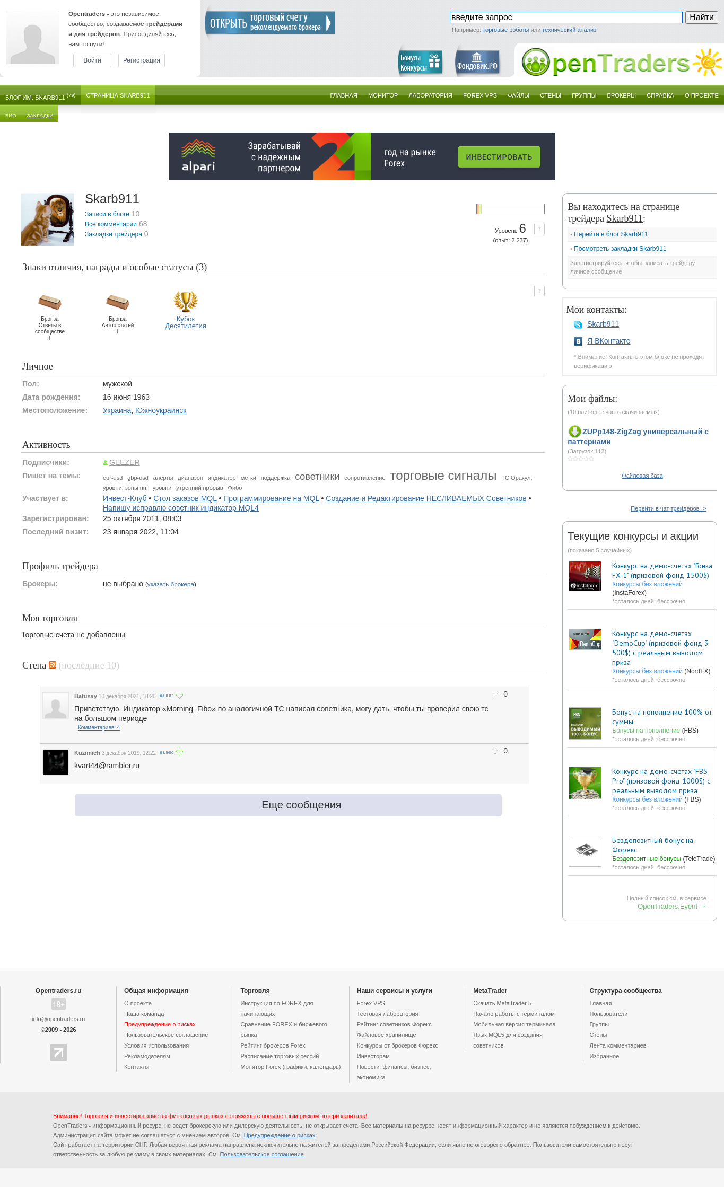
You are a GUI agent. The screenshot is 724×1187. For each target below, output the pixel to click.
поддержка (275, 477)
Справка (660, 95)
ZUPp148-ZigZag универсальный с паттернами (638, 436)
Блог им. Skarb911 (40, 97)
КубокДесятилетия (185, 322)
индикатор (222, 477)
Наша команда (144, 1013)
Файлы (518, 95)
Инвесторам (373, 1056)
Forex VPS (480, 95)
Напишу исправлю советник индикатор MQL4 (181, 508)
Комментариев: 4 (99, 728)
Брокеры (621, 95)
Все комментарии (111, 224)
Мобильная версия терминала (514, 1024)
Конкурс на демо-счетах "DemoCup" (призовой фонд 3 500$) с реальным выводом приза (660, 648)
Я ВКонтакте (608, 341)
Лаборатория (431, 95)
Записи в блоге (107, 214)
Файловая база (642, 475)
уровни (162, 488)
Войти (92, 60)
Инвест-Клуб (124, 498)
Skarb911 (603, 324)
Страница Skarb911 (118, 95)
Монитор (383, 95)
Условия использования (156, 1045)
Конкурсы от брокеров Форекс (397, 1045)
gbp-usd (138, 477)
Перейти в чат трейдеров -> (668, 508)
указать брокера (170, 584)
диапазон (190, 477)
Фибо (235, 488)
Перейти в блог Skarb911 (611, 234)
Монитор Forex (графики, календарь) (290, 1066)
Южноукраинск (160, 410)
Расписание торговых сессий (279, 1056)
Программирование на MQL (271, 498)
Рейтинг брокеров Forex (272, 1045)
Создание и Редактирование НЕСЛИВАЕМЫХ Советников (426, 498)
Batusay (85, 696)
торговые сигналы (443, 475)
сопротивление (364, 477)
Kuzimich (87, 753)
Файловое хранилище (386, 1035)
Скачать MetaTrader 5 (502, 1003)
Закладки (40, 115)
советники (317, 476)
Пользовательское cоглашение (166, 1035)
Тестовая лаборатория (387, 1013)
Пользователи (609, 1013)
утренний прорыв (199, 488)
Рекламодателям (147, 1056)
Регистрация (141, 60)
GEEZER (124, 462)
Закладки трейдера (113, 234)
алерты (163, 477)
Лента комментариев (618, 1045)
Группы (584, 95)
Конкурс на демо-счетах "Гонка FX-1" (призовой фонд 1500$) (662, 570)
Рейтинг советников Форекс (394, 1024)
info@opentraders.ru (58, 1019)
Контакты (137, 1066)
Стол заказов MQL (184, 498)
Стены (550, 95)
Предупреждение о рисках (280, 1135)
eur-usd (113, 477)
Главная (343, 95)
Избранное (605, 1056)
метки (248, 477)
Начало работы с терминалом (514, 1013)
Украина (117, 410)
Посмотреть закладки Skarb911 (620, 248)
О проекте (702, 95)
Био (10, 115)
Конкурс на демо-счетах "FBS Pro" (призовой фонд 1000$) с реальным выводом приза (661, 781)
